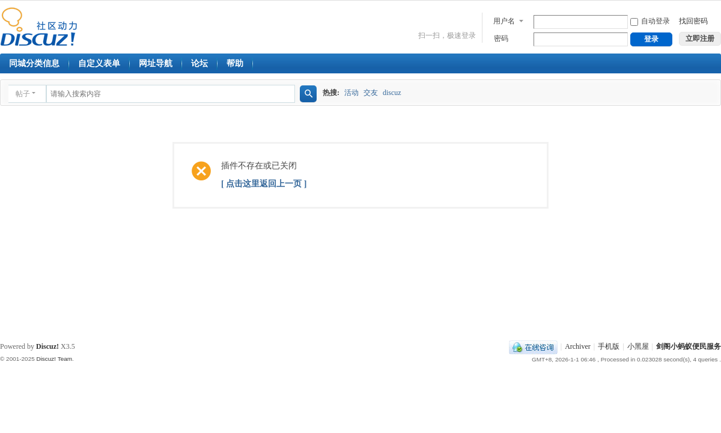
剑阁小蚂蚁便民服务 (688, 346)
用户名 (504, 21)
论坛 (199, 63)
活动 (351, 92)
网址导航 (155, 63)
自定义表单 (99, 63)
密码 (501, 38)
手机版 (608, 346)
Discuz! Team (54, 358)
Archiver (578, 346)
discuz (392, 92)
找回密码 (693, 21)
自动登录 (650, 21)
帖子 (23, 94)
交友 (371, 92)
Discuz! (47, 346)
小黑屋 (638, 346)
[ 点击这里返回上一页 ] (263, 183)
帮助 (235, 63)
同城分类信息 (34, 63)
